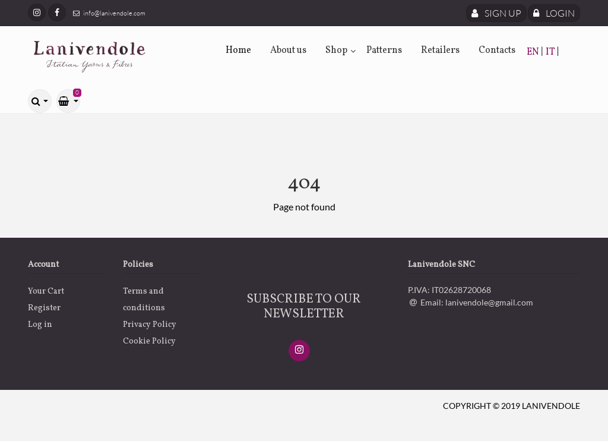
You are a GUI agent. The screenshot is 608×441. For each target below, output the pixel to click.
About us (288, 50)
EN (534, 52)
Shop (336, 50)
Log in (40, 324)
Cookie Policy (149, 341)
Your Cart (46, 291)
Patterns (384, 50)
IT (551, 52)
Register (44, 308)
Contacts (497, 50)
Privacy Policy (149, 324)
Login (554, 13)
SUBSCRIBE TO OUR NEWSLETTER (303, 307)
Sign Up (496, 13)
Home (238, 50)
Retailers (440, 50)
